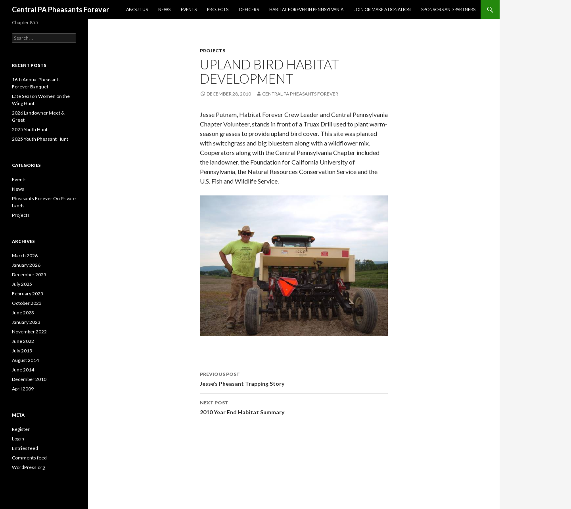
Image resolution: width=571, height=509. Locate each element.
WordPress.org (28, 467)
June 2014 (23, 370)
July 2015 (22, 351)
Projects (217, 9)
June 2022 (23, 341)
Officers (249, 9)
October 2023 (27, 303)
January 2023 (26, 322)
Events (189, 9)
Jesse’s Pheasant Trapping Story (294, 378)
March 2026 (25, 255)
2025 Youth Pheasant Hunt (40, 139)
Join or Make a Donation (382, 9)
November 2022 (29, 332)
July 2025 (22, 284)
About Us (137, 9)
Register (21, 429)
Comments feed (29, 458)
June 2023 (23, 313)
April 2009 (23, 389)
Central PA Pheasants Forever (60, 9)
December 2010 (29, 379)
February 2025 (27, 294)
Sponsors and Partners (448, 9)
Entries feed (25, 448)
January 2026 (26, 265)
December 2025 (29, 274)
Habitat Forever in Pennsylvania (306, 9)
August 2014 (25, 360)
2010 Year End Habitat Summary (294, 406)
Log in (18, 439)
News (164, 9)
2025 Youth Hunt (30, 129)
